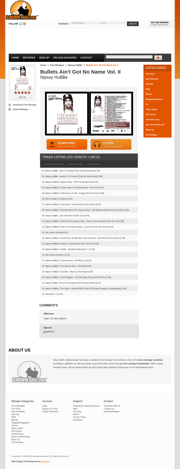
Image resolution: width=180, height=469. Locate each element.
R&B (148, 89)
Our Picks (150, 74)
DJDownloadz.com (22, 10)
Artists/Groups (152, 119)
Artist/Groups (17, 434)
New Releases (152, 79)
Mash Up (150, 130)
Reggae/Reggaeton (154, 99)
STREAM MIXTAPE (111, 144)
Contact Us (109, 408)
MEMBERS (63, 24)
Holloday (45, 461)
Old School (151, 114)
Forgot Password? (159, 24)
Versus (14, 425)
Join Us (22, 97)
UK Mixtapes (151, 135)
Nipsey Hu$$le (75, 65)
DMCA (76, 414)
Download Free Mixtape (24, 105)
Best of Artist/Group (20, 437)
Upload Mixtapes (65, 57)
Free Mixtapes (57, 65)
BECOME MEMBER (160, 22)
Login (44, 406)
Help (75, 408)
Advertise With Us (112, 406)
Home (15, 57)
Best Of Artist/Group (155, 125)
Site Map (77, 411)
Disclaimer (78, 420)
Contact (86, 57)
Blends (149, 94)
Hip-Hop (149, 84)
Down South (151, 109)
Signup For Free (49, 408)
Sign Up (44, 57)
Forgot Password (50, 411)
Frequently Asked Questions (86, 406)
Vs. (147, 104)
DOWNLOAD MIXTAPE (67, 144)
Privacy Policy (79, 417)
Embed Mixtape (20, 109)
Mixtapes (29, 57)
